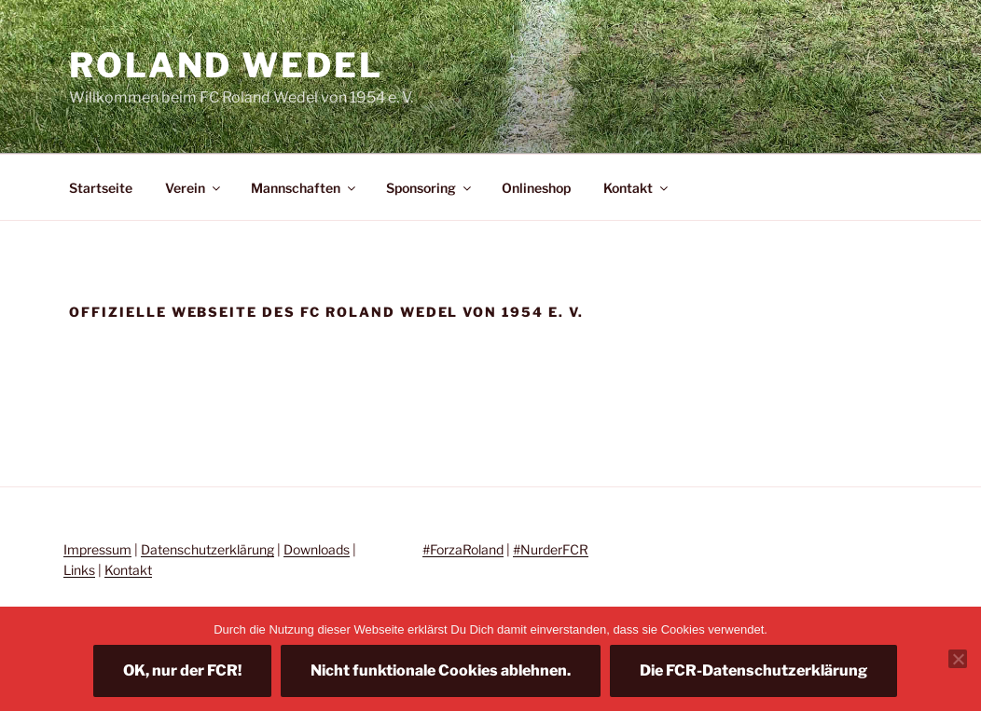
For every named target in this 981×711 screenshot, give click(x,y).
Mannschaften (304, 188)
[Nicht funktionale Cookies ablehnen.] (957, 658)
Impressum (97, 549)
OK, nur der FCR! (182, 670)
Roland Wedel (226, 65)
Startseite (100, 188)
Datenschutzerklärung (207, 549)
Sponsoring (430, 188)
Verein (194, 188)
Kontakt (636, 188)
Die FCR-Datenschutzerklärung (753, 670)
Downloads (316, 549)
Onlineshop (536, 188)
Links (79, 570)
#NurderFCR (550, 549)
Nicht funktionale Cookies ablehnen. (441, 670)
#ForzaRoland (463, 549)
